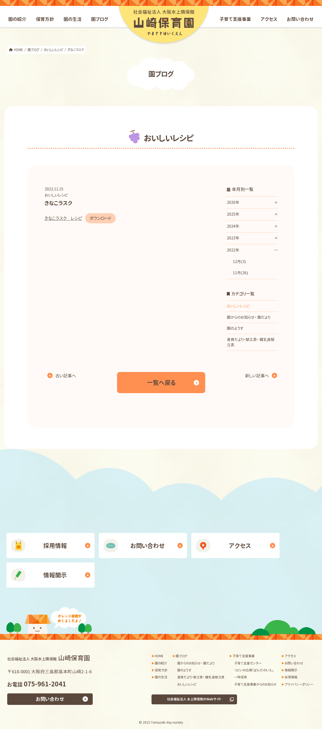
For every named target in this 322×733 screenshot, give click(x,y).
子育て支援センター (248, 663)
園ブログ (181, 656)
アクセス (240, 546)
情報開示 (55, 575)
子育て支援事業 (243, 656)
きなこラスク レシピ (63, 218)
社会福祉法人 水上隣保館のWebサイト (194, 699)
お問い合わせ (147, 546)
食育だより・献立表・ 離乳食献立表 (250, 342)
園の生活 (161, 677)
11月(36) (240, 273)
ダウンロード (100, 218)
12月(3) (239, 261)
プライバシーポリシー (299, 684)
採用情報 (55, 546)
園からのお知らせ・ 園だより (248, 317)
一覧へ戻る (161, 382)
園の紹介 (161, 663)
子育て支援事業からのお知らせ (255, 684)
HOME (159, 656)
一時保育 (240, 677)
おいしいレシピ (56, 195)
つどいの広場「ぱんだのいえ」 (254, 670)
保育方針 (161, 670)
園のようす (235, 328)
